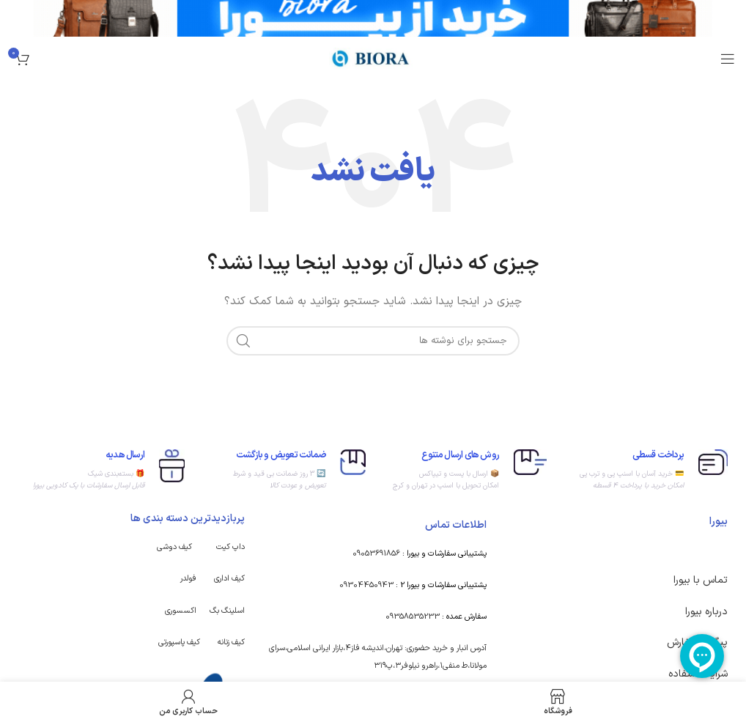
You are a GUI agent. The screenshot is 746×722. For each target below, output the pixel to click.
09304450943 (366, 585)
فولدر (188, 578)
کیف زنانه (231, 642)
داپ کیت (230, 547)
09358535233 (412, 617)
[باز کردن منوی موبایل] (727, 58)
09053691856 (376, 554)
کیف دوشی (174, 547)
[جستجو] (373, 341)
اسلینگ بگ (227, 611)
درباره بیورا (706, 611)
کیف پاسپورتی (179, 642)
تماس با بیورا (700, 580)
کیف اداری (229, 578)
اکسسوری (180, 611)
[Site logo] (373, 58)
